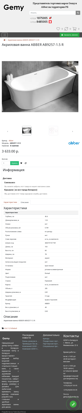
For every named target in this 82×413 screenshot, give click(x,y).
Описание (25, 202)
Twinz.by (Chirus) (19, 412)
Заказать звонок (69, 35)
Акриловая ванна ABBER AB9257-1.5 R (23, 40)
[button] (7, 131)
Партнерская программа (53, 343)
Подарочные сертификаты (54, 341)
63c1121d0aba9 (10, 328)
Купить (15, 163)
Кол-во (5, 159)
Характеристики (10, 202)
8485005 (41, 21)
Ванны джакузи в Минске (32, 341)
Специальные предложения (54, 346)
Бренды (46, 338)
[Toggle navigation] (5, 35)
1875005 (41, 18)
